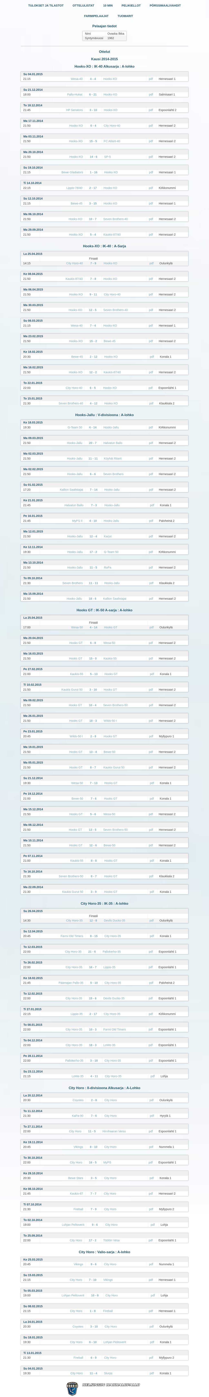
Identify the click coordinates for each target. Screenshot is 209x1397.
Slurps (108, 1373)
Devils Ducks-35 (114, 920)
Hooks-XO (110, 79)
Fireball (78, 1209)
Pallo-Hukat (74, 94)
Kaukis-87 (76, 1193)
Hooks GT (110, 627)
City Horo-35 (74, 920)
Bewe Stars (75, 1178)
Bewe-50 (109, 752)
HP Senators (74, 110)
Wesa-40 (76, 79)
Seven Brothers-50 (115, 705)
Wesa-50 (77, 627)
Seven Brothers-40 (115, 219)
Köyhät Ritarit (112, 458)
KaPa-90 (77, 1115)
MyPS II (77, 520)
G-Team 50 (75, 427)
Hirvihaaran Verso (114, 1131)
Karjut (108, 536)
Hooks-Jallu (111, 427)
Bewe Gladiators (72, 172)
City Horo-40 (112, 125)
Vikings (78, 1146)
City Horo (110, 1100)
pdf (151, 79)
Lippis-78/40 (74, 188)
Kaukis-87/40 (112, 234)
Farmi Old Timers (72, 936)
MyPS (107, 1162)
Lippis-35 (109, 967)
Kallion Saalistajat (71, 489)
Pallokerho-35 (112, 951)
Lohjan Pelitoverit (73, 1224)
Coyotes (78, 1100)
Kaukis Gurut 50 (71, 689)
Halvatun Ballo (112, 443)
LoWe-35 (109, 1045)
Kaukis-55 (110, 658)
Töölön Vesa (111, 1240)
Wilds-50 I (110, 720)
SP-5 (107, 156)
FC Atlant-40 (112, 141)
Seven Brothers (113, 474)
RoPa (107, 567)
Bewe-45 (76, 203)
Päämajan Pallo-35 (71, 982)
